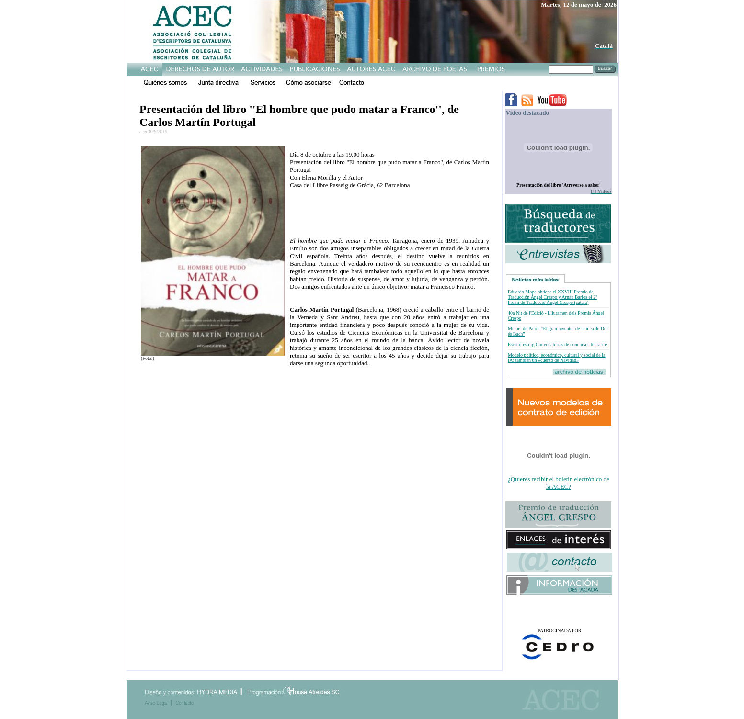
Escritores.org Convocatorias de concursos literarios (557, 344)
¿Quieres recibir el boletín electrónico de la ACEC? (558, 482)
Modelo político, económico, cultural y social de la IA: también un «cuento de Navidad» (557, 357)
